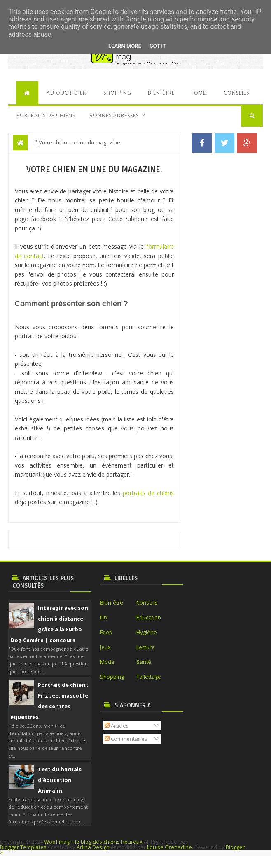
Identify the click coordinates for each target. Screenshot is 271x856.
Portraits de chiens (45, 115)
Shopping (117, 92)
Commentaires (126, 738)
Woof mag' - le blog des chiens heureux (93, 841)
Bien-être (161, 92)
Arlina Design (93, 847)
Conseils (236, 92)
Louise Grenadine (169, 847)
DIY (104, 617)
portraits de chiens (148, 493)
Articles (117, 725)
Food (199, 92)
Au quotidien (67, 92)
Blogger (235, 847)
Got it (158, 46)
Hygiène (146, 632)
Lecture (145, 647)
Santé (143, 661)
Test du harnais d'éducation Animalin (60, 779)
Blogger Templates (23, 847)
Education (148, 617)
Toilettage (148, 676)
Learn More (124, 46)
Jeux (105, 647)
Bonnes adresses (114, 115)
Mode (107, 661)
